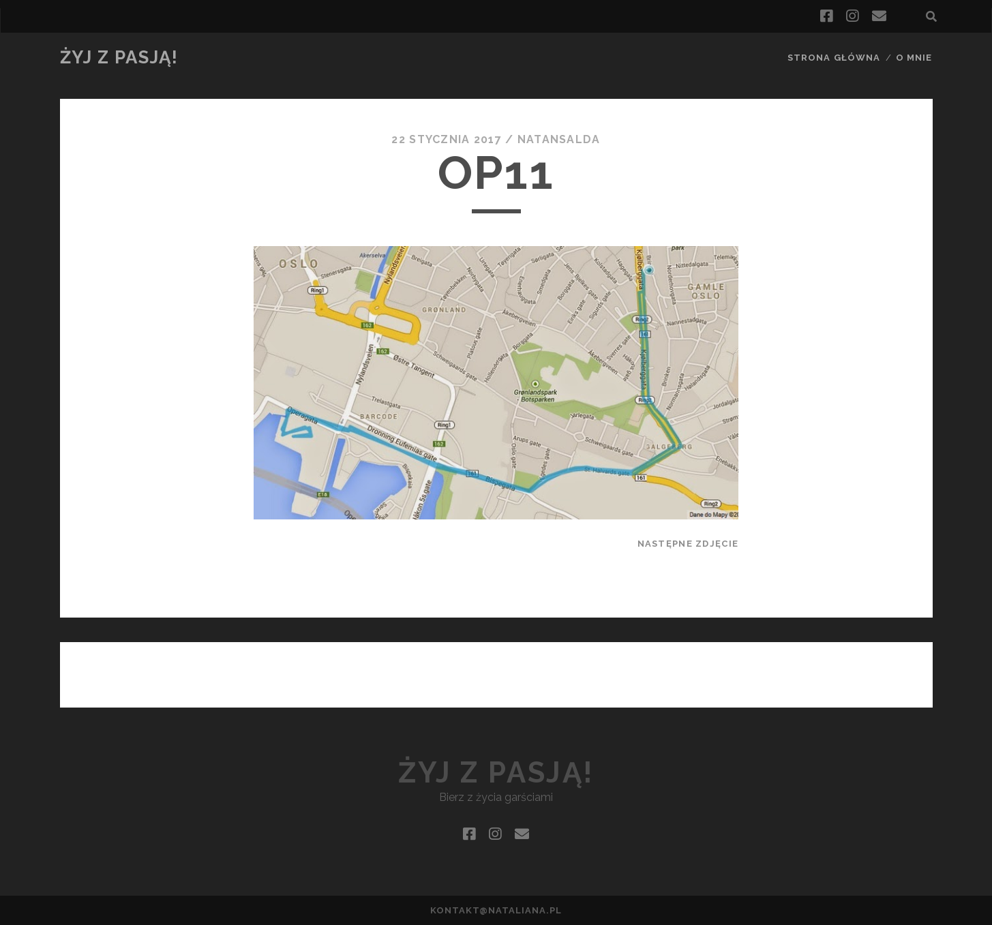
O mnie (914, 57)
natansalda (559, 139)
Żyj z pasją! (119, 57)
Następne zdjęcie (687, 544)
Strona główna (833, 57)
